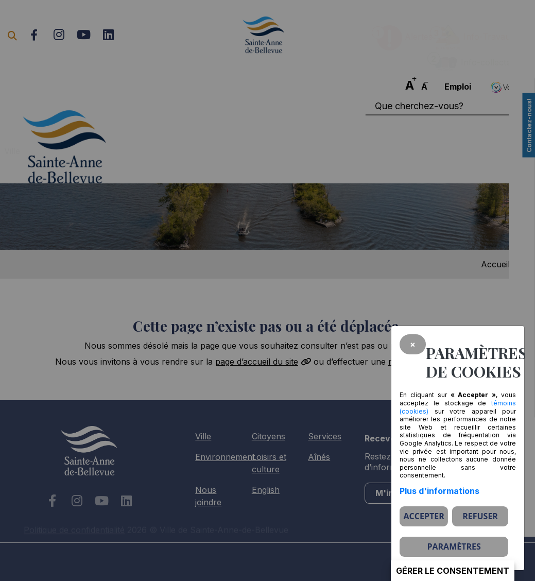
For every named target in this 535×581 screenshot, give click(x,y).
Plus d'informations (439, 491)
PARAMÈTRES (453, 546)
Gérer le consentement (452, 571)
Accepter (424, 516)
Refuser (480, 516)
